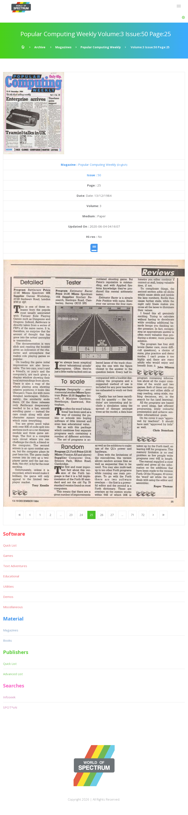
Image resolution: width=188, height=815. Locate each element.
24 (81, 515)
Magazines (63, 47)
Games (8, 556)
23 (71, 515)
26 (101, 515)
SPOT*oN (10, 707)
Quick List (10, 545)
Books (7, 640)
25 (91, 515)
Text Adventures (15, 566)
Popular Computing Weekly (101, 47)
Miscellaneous (13, 607)
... (61, 515)
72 (142, 515)
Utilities (8, 586)
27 (112, 515)
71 (132, 515)
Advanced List (13, 674)
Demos (8, 597)
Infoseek (9, 697)
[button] (183, 17)
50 (94, 175)
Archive (39, 47)
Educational (11, 576)
